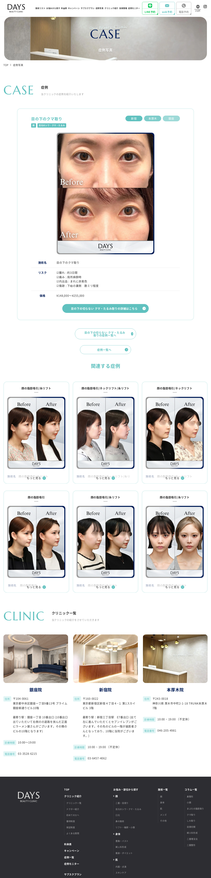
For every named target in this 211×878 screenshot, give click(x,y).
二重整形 (191, 845)
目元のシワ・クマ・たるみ (128, 809)
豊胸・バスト (122, 841)
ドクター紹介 (72, 809)
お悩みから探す (53, 8)
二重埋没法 (192, 839)
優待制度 (70, 821)
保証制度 (70, 827)
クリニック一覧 (73, 803)
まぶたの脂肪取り (195, 808)
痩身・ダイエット (124, 853)
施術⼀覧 (163, 789)
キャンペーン (74, 8)
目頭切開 (191, 826)
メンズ (163, 814)
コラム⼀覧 (191, 789)
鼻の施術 (120, 821)
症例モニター (134, 8)
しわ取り (191, 820)
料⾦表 (64, 8)
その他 (163, 820)
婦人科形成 (192, 832)
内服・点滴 (121, 866)
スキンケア (121, 872)
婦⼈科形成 (121, 847)
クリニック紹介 (73, 796)
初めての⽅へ (72, 815)
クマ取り (191, 814)
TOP (5, 65)
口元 (118, 815)
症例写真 (99, 8)
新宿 (134, 118)
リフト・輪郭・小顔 (125, 827)
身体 (162, 802)
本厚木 (152, 118)
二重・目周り (122, 803)
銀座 (171, 118)
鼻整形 (190, 796)
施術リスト (40, 8)
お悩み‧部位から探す (125, 789)
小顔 (189, 802)
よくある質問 (72, 833)
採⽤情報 (123, 8)
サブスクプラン (88, 8)
